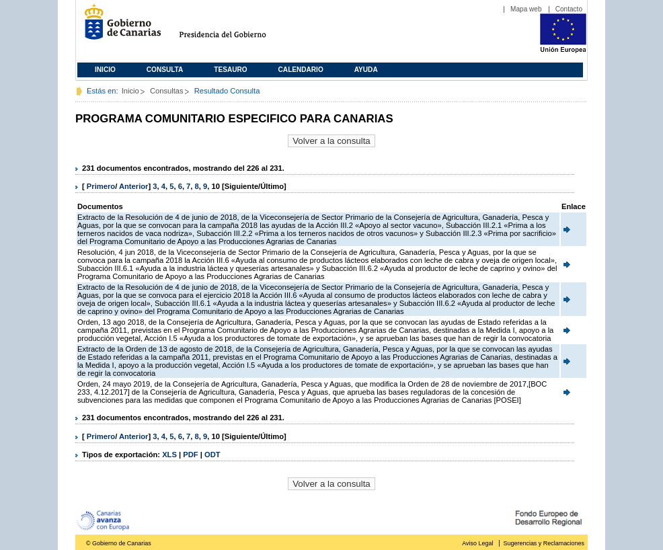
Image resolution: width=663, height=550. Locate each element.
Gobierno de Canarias (118, 27)
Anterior (134, 186)
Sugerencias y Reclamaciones (544, 543)
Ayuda (366, 69)
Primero (101, 186)
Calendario (300, 69)
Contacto (568, 9)
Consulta (165, 69)
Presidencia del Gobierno (235, 27)
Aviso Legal (477, 543)
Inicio (105, 69)
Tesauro (230, 69)
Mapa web (526, 9)
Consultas (167, 91)
